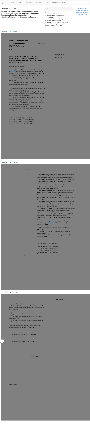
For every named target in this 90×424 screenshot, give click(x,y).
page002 (4, 160)
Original (13, 30)
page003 (4, 291)
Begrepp (54, 2)
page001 (4, 30)
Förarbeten (28, 2)
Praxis (47, 2)
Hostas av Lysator (62, 421)
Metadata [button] (57, 9)
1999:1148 (12, 70)
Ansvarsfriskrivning (37, 421)
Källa (55, 12)
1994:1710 (46, 219)
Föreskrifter (38, 2)
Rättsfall (19, 2)
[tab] (71, 9)
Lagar (12, 2)
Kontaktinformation (50, 421)
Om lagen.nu (26, 421)
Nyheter (62, 2)
